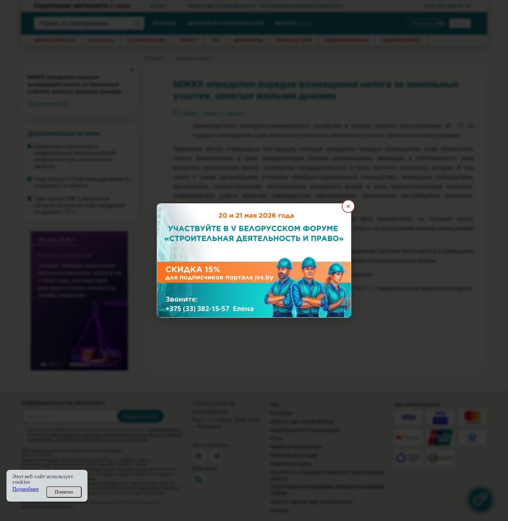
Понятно (64, 491)
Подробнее (25, 489)
